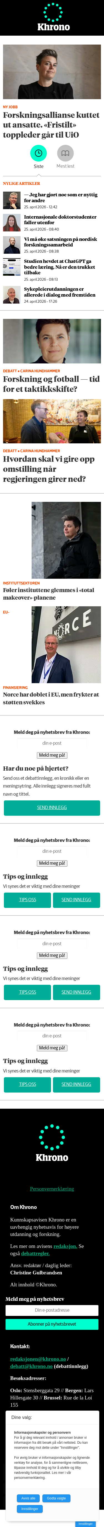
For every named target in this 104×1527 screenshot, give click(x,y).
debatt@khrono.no (31, 1366)
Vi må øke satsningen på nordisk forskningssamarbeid (60, 242)
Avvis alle (28, 1498)
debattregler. (35, 1253)
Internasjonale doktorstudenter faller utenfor (60, 219)
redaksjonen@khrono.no (38, 1359)
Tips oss (27, 900)
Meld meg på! (52, 755)
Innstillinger (85, 1523)
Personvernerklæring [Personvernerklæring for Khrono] (52, 1189)
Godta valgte (56, 1498)
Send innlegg (52, 807)
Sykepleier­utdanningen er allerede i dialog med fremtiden (59, 291)
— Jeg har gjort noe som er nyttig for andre (60, 197)
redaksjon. (65, 1246)
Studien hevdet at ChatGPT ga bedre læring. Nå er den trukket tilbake (59, 267)
